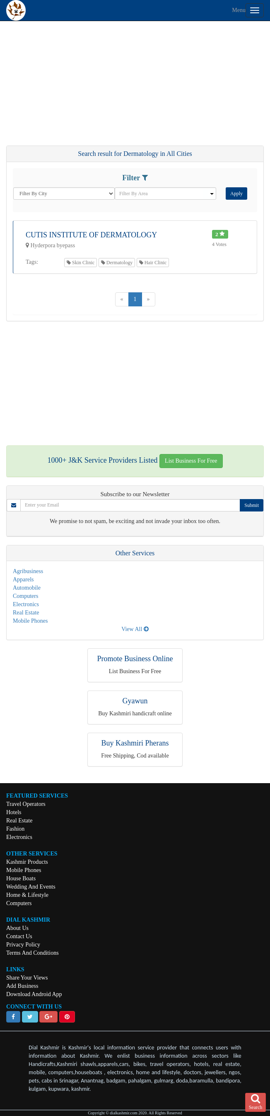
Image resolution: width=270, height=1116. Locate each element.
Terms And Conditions (32, 953)
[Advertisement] (135, 87)
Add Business (22, 986)
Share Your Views (27, 978)
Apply (236, 193)
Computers (25, 596)
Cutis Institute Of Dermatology (91, 235)
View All (135, 629)
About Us (17, 928)
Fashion (15, 829)
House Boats (21, 878)
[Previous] (122, 299)
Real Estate (26, 612)
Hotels (14, 812)
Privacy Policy (23, 945)
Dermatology (117, 262)
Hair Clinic (153, 262)
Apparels (23, 579)
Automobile (27, 588)
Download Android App (34, 994)
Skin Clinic (80, 262)
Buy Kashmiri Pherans (135, 743)
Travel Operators (26, 804)
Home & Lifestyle (27, 895)
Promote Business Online (135, 659)
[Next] (148, 299)
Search (256, 1102)
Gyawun (135, 701)
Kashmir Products (27, 862)
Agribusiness (28, 571)
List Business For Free (191, 461)
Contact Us (19, 936)
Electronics (26, 604)
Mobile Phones (30, 621)
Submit (251, 505)
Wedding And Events (30, 887)
